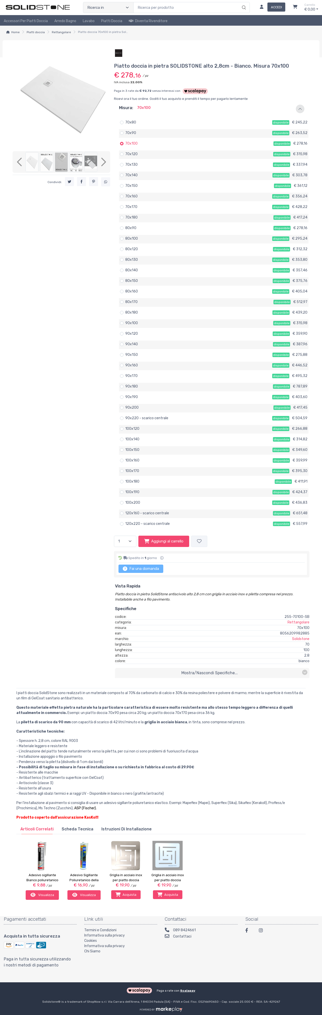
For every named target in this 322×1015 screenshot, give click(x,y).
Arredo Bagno (65, 21)
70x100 (131, 143)
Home (15, 32)
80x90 (130, 228)
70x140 (131, 175)
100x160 (132, 460)
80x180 (131, 312)
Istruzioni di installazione (126, 829)
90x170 (131, 376)
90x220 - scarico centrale (146, 418)
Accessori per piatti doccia (26, 21)
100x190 (132, 492)
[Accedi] (270, 7)
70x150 (131, 186)
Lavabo (89, 21)
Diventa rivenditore (148, 21)
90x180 (131, 386)
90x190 (131, 397)
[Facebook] (249, 930)
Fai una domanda (141, 568)
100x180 (132, 481)
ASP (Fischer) (85, 808)
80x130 (131, 260)
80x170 (131, 302)
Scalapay (187, 990)
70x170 (131, 207)
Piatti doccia (111, 21)
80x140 (131, 270)
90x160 (131, 365)
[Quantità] (125, 541)
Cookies (90, 940)
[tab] (37, 829)
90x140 (131, 344)
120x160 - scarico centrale (147, 513)
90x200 (132, 407)
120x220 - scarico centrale (147, 524)
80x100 (131, 238)
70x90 (130, 133)
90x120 (131, 333)
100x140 (132, 439)
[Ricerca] (243, 2)
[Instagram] (262, 930)
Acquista (125, 894)
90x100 (131, 323)
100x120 (132, 429)
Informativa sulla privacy (104, 935)
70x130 (131, 164)
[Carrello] (295, 7)
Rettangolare (61, 32)
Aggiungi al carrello (163, 541)
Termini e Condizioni (100, 929)
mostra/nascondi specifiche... (244, 672)
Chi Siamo (92, 951)
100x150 (132, 450)
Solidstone (300, 639)
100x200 (132, 502)
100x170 (132, 471)
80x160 (131, 291)
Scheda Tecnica (77, 829)
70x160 (131, 196)
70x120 (131, 154)
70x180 (131, 217)
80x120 (131, 249)
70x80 (130, 122)
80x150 (131, 281)
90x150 (131, 355)
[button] (211, 109)
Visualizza (42, 894)
